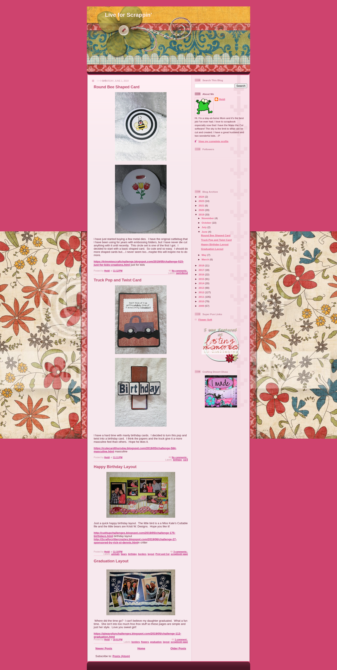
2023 (202, 201)
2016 (202, 274)
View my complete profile (213, 141)
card (185, 460)
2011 (202, 296)
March (206, 259)
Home (141, 648)
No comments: (180, 271)
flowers (145, 642)
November (208, 218)
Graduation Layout (111, 561)
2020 (202, 210)
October (207, 222)
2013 (202, 287)
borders (142, 554)
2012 (202, 292)
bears (124, 554)
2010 (202, 301)
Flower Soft (205, 319)
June (205, 231)
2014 (202, 283)
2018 (202, 265)
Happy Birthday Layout (115, 467)
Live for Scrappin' (128, 15)
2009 (202, 305)
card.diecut (182, 273)
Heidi (222, 99)
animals (115, 554)
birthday (177, 460)
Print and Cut (162, 554)
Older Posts (178, 648)
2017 (202, 270)
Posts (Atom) (121, 656)
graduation (156, 642)
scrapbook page (179, 554)
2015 (202, 279)
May (204, 254)
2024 (202, 196)
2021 (202, 205)
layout (151, 554)
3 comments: (180, 552)
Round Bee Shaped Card (116, 87)
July (204, 227)
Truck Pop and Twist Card (117, 280)
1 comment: (181, 639)
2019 (202, 214)
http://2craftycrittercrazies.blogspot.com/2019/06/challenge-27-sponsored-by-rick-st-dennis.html (135, 541)
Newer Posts (103, 648)
